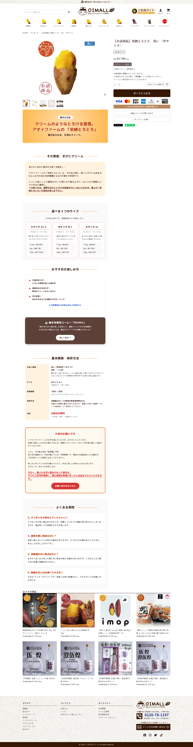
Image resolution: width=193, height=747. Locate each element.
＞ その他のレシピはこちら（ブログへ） (65, 305)
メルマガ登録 (103, 711)
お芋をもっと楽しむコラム (71, 714)
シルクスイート (29, 714)
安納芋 (25, 717)
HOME (25, 33)
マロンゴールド (29, 726)
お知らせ (64, 708)
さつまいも (34, 33)
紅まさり (26, 729)
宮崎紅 (25, 708)
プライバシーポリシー (107, 717)
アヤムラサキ (28, 723)
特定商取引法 (103, 714)
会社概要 (102, 708)
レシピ (63, 711)
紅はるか (26, 711)
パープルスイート (30, 720)
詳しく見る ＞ (65, 337)
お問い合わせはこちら (65, 486)
